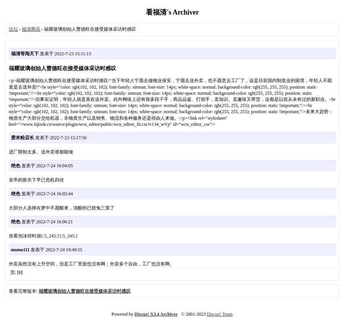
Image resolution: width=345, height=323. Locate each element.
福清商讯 (31, 29)
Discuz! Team (219, 314)
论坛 (13, 29)
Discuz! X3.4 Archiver (156, 314)
